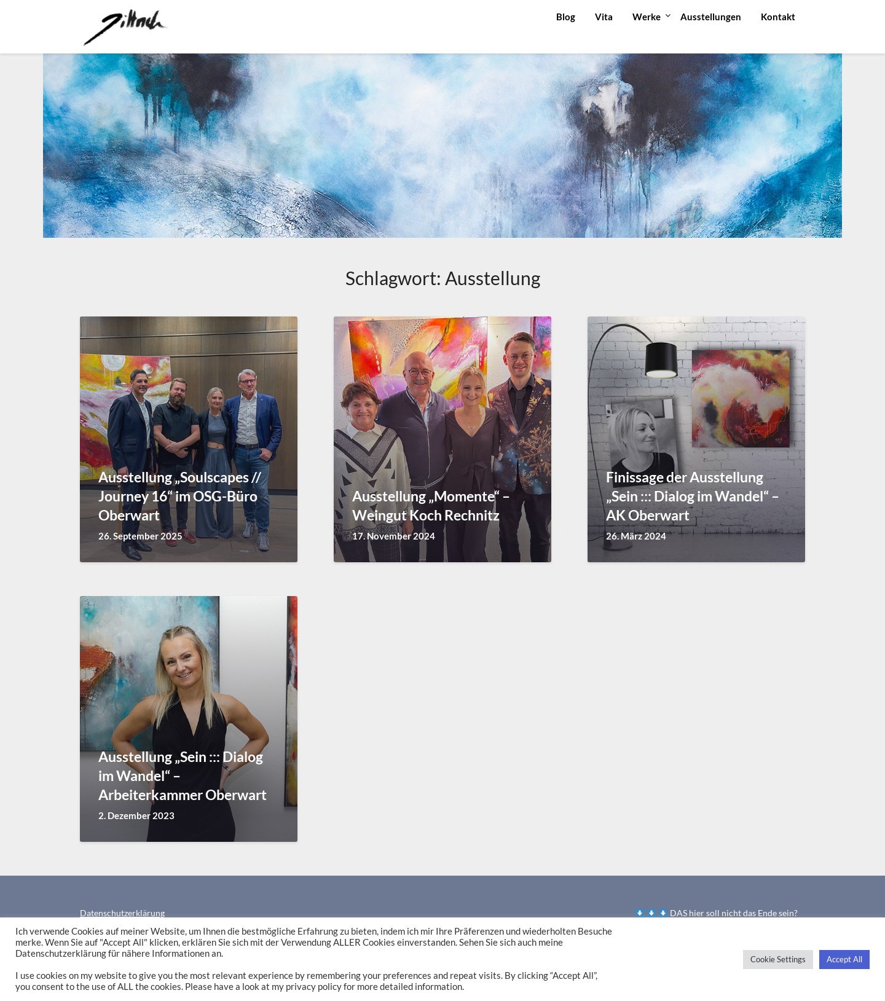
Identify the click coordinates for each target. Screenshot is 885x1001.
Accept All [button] (844, 959)
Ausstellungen (710, 16)
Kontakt (778, 16)
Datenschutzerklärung (122, 913)
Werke (646, 16)
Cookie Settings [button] (778, 959)
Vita (604, 16)
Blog (565, 16)
